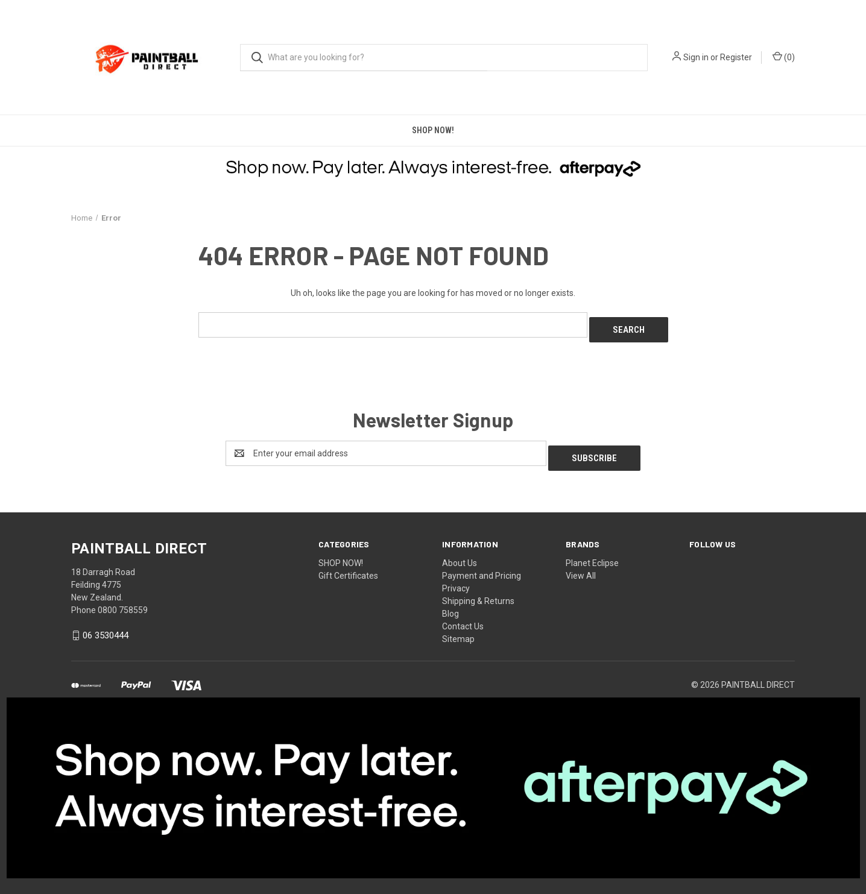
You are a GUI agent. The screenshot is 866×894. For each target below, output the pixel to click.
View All (581, 566)
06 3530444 (105, 625)
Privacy (456, 579)
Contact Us (463, 617)
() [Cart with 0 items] (784, 56)
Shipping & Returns (478, 591)
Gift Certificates (348, 566)
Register (736, 57)
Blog (450, 604)
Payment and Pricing (481, 566)
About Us (459, 553)
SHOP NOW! (433, 130)
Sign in (696, 57)
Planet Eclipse (592, 553)
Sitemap (458, 629)
